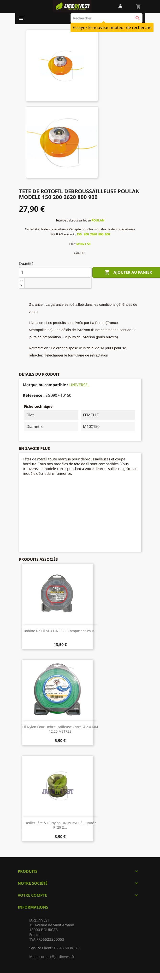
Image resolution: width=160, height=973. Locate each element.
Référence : (34, 395)
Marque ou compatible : (45, 384)
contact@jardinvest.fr (56, 956)
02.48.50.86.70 (67, 947)
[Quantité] (55, 272)
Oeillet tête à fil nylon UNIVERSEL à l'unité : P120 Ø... (60, 825)
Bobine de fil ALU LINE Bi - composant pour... (60, 630)
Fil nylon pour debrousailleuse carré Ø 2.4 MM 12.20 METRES (60, 729)
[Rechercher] (106, 18)
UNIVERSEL (79, 384)
